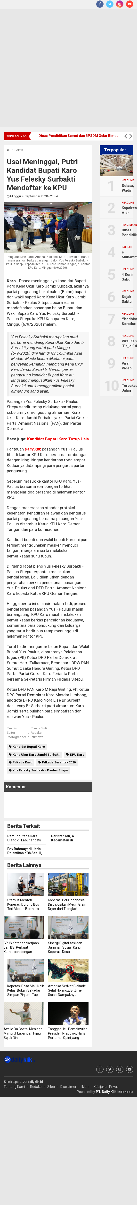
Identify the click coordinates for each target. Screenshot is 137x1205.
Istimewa (37, 737)
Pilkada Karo (22, 762)
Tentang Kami (14, 1087)
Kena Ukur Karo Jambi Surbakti (36, 754)
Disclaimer (68, 1087)
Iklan (85, 1087)
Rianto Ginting (40, 728)
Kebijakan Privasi (106, 1087)
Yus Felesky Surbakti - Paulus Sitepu (40, 770)
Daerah (127, 247)
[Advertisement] (57, 68)
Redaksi (36, 732)
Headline (128, 180)
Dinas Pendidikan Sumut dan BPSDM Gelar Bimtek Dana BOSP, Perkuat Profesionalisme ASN (79, 136)
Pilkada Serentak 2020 (59, 762)
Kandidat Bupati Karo (29, 746)
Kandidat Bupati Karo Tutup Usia (57, 439)
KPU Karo (77, 754)
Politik (19, 150)
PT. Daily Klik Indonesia (114, 1092)
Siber (51, 1087)
